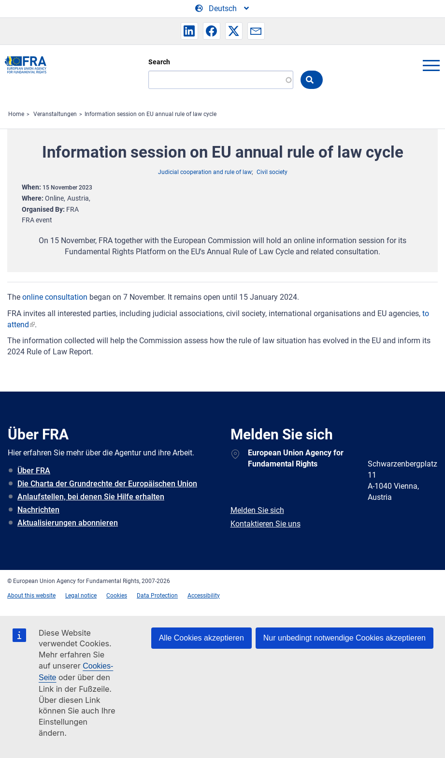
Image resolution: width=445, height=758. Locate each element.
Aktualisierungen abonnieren (67, 522)
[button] (189, 31)
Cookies (116, 595)
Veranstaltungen (55, 114)
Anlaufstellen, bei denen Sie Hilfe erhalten (90, 496)
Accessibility (203, 595)
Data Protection (157, 595)
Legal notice (81, 595)
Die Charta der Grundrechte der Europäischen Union (107, 483)
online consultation (54, 297)
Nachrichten (38, 509)
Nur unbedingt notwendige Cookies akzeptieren (344, 638)
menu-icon (431, 65)
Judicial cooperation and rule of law (205, 172)
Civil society (272, 172)
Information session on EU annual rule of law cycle (150, 114)
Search (159, 62)
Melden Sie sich (257, 510)
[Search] (220, 80)
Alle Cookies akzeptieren (201, 638)
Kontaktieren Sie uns (265, 523)
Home (16, 114)
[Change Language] (222, 8)
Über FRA (33, 470)
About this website (31, 595)
